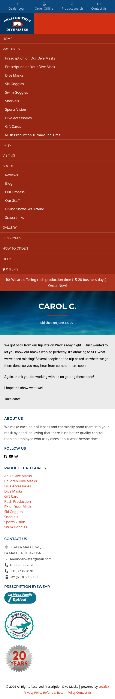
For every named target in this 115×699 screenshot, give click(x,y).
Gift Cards (13, 126)
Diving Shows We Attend (24, 209)
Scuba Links (14, 217)
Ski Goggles (14, 83)
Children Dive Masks (20, 481)
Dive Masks (14, 75)
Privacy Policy (32, 692)
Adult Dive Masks (18, 476)
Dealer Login (17, 6)
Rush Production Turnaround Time (32, 135)
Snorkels (12, 101)
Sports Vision (15, 109)
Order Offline (44, 6)
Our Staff (12, 200)
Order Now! (57, 285)
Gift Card (11, 496)
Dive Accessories (18, 118)
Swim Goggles (16, 92)
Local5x (104, 686)
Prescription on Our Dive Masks (30, 58)
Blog (8, 183)
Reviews (11, 175)
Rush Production (17, 501)
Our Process (15, 192)
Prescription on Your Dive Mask (30, 66)
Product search (72, 6)
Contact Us (98, 6)
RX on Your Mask (17, 506)
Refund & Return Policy (59, 692)
